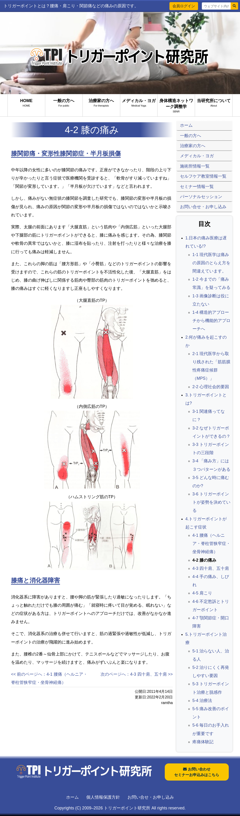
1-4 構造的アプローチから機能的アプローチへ (211, 320)
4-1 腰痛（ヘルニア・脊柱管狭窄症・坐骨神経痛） (211, 543)
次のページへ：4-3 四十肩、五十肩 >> (137, 674)
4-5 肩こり (202, 593)
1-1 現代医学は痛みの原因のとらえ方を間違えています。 (211, 262)
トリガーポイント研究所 (127, 808)
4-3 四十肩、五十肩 (210, 568)
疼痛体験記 (203, 741)
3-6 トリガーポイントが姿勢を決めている (211, 502)
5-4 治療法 (202, 700)
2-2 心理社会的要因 (210, 386)
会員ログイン (183, 6)
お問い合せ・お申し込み (151, 797)
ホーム (72, 797)
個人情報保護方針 (103, 797)
